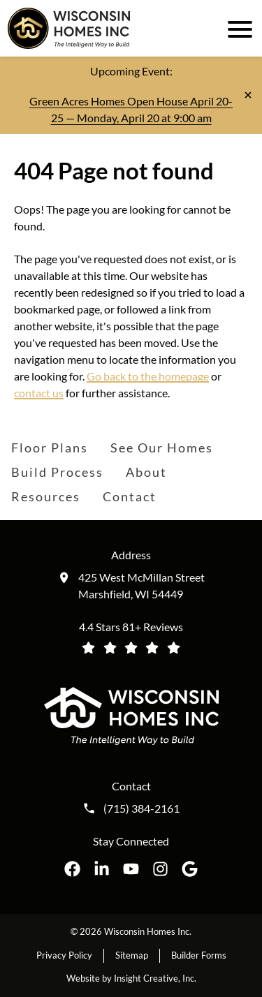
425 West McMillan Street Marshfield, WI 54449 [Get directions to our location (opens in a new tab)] (141, 585)
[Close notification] (248, 95)
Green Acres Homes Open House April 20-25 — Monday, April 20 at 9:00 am (131, 109)
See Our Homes (161, 447)
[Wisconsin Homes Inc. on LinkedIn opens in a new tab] (102, 869)
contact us (39, 392)
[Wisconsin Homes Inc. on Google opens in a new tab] (190, 869)
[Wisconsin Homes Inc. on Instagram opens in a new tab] (160, 869)
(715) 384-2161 (141, 808)
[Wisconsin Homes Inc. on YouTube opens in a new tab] (131, 869)
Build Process (57, 472)
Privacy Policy (64, 955)
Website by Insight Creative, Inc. (131, 978)
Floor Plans (49, 447)
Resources (45, 496)
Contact (130, 496)
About (146, 472)
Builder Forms (198, 955)
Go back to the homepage (148, 376)
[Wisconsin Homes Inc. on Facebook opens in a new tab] (72, 869)
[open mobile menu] (237, 28)
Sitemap (131, 955)
